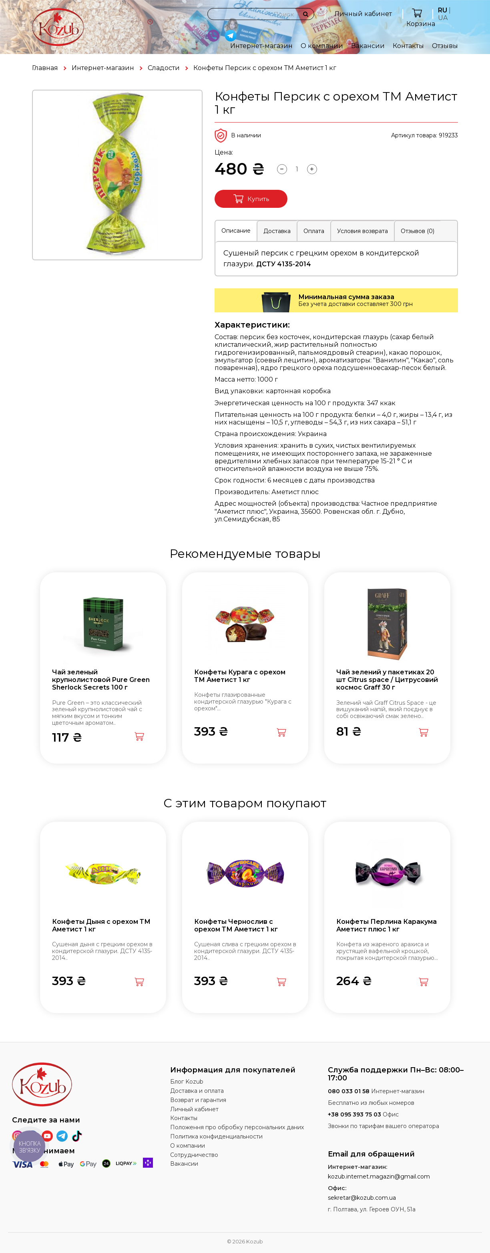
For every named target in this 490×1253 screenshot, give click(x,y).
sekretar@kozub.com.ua (362, 1197)
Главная (45, 68)
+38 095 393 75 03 (354, 1114)
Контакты (408, 46)
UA (443, 18)
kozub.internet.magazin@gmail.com (379, 1176)
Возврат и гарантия (198, 1100)
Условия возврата (362, 231)
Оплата (313, 231)
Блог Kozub (186, 1081)
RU (442, 10)
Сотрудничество (194, 1154)
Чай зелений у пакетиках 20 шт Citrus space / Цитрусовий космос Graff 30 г (387, 679)
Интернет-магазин (261, 46)
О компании (322, 46)
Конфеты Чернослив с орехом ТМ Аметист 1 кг (236, 925)
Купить (251, 199)
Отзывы (445, 46)
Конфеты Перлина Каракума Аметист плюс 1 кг (386, 925)
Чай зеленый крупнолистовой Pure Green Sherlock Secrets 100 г (101, 679)
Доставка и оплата (197, 1090)
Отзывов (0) (417, 231)
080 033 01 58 (349, 1091)
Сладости (164, 68)
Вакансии (368, 46)
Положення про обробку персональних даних (237, 1127)
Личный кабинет (363, 14)
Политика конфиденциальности (216, 1136)
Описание (236, 230)
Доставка (277, 231)
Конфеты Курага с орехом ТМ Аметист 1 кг (239, 676)
